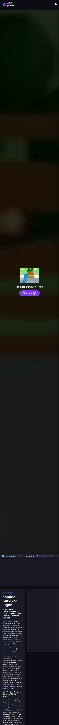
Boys (9, 592)
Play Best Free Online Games (8, 4)
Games (4, 592)
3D (13, 592)
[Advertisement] (29, 571)
